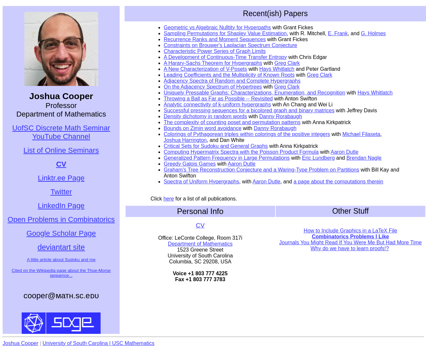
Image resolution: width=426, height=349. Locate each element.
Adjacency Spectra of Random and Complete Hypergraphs (232, 81)
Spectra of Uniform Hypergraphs (201, 181)
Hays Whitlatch (277, 69)
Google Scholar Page (61, 233)
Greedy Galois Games (190, 164)
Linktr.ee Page (61, 178)
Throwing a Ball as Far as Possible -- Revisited (218, 98)
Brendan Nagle (364, 158)
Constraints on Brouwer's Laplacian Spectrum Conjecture (230, 45)
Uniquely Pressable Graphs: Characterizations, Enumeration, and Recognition (254, 92)
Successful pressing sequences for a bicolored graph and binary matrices (249, 110)
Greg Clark (287, 63)
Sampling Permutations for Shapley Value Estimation (225, 33)
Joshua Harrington (185, 140)
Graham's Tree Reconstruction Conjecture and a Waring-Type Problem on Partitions (261, 170)
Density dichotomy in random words (205, 116)
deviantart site (61, 247)
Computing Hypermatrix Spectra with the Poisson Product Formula (241, 152)
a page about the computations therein (338, 181)
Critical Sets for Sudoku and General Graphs (216, 146)
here (168, 198)
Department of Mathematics (200, 244)
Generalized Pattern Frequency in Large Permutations (227, 158)
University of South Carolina (75, 343)
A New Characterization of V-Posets (205, 69)
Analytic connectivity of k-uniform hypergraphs (217, 104)
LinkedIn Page (61, 205)
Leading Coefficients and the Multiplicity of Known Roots (229, 75)
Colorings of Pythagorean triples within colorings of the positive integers (247, 134)
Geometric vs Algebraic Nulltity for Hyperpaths (217, 27)
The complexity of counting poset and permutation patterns (232, 122)
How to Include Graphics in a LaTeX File (350, 230)
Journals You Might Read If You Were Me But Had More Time (350, 242)
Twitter (61, 192)
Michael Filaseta (361, 134)
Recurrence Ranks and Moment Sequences (215, 39)
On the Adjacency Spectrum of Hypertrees (213, 87)
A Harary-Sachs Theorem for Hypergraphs (213, 63)
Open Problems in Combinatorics (61, 219)
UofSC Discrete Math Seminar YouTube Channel (61, 132)
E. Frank (338, 33)
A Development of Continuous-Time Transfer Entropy (225, 57)
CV (200, 225)
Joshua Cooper (20, 343)
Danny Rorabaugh (280, 116)
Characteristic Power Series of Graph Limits (215, 51)
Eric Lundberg (318, 158)
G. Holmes (373, 33)
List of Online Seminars (61, 150)
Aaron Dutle (345, 152)
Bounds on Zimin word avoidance (203, 128)
